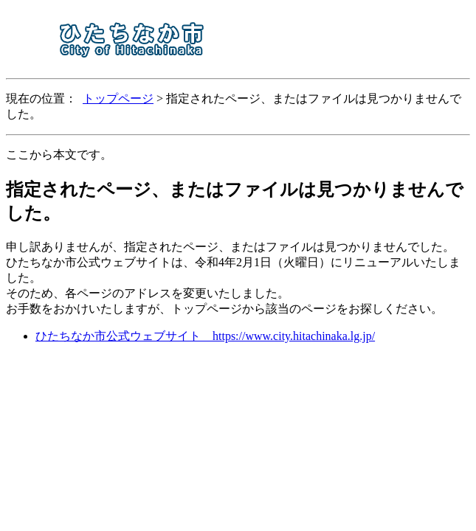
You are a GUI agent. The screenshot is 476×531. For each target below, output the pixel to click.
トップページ (118, 98)
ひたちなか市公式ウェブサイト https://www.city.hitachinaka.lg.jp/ (205, 336)
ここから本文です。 (59, 154)
